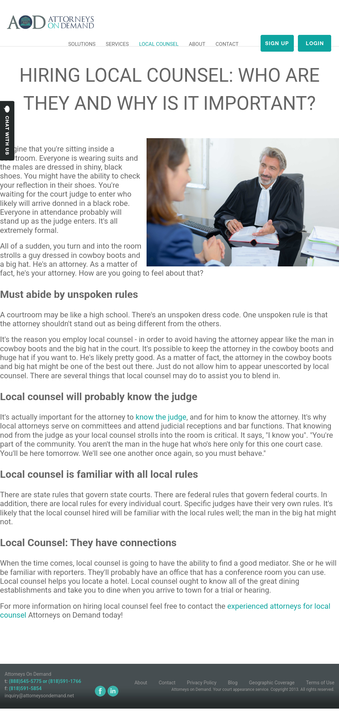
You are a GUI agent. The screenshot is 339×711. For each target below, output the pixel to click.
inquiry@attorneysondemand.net (39, 695)
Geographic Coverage (271, 682)
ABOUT (197, 44)
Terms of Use (320, 682)
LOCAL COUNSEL (158, 44)
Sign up (277, 43)
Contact (167, 682)
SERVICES (117, 44)
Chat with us (7, 130)
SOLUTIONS (82, 44)
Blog (233, 682)
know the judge (161, 417)
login (314, 43)
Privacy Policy (201, 682)
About (141, 682)
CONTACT (227, 44)
